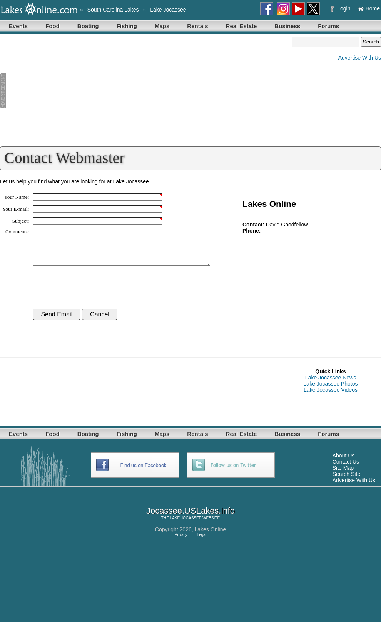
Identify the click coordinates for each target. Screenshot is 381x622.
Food (52, 26)
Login (341, 8)
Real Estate (241, 26)
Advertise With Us (359, 58)
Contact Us (346, 469)
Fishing (127, 26)
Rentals (197, 26)
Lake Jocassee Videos (331, 397)
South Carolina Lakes (113, 10)
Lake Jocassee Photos (331, 391)
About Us (344, 462)
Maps (162, 26)
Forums (328, 26)
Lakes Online (210, 536)
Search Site (346, 481)
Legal (201, 541)
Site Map (343, 475)
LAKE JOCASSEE (186, 525)
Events (18, 26)
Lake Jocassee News (330, 384)
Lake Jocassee (168, 10)
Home (369, 8)
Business (287, 26)
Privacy (181, 541)
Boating (88, 26)
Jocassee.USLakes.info (190, 517)
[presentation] (91, 294)
